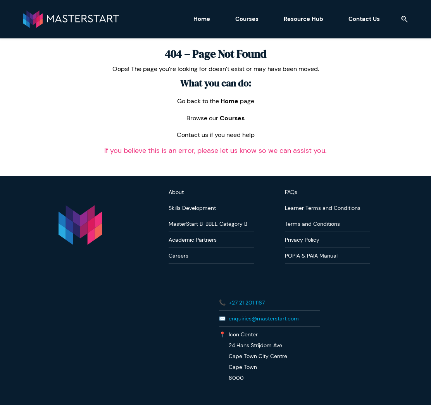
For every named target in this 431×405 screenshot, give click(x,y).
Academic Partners (193, 239)
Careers (178, 255)
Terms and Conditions (312, 223)
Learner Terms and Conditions (322, 207)
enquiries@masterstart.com (264, 318)
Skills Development (192, 207)
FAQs (291, 192)
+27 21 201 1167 (247, 302)
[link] (80, 209)
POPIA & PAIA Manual (311, 255)
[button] (401, 19)
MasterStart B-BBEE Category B (208, 223)
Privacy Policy (302, 239)
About (176, 192)
